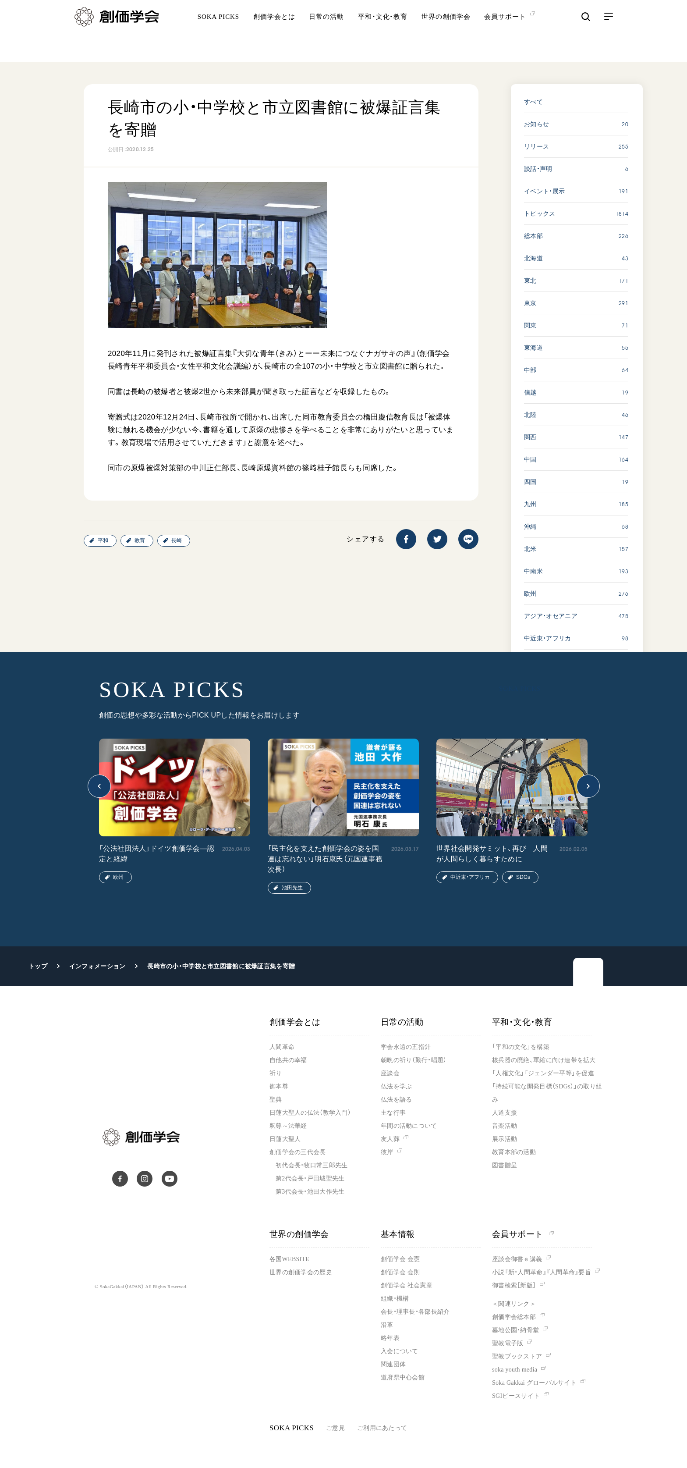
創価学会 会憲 (400, 1259)
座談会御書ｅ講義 (517, 1259)
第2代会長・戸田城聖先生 (310, 1178)
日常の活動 (326, 32)
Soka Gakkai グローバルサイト (534, 1382)
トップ (37, 966)
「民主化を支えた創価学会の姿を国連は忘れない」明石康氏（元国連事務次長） (325, 859)
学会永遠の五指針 (406, 1047)
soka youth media (514, 1369)
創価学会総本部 (514, 1317)
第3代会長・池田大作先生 (310, 1191)
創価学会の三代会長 (297, 1152)
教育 (140, 540)
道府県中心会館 (403, 1377)
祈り (275, 1073)
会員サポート (523, 1234)
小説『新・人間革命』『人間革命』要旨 (541, 1272)
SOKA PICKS (218, 32)
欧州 (118, 877)
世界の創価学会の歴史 (300, 1272)
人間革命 (281, 1047)
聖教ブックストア (517, 1356)
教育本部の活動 (514, 1152)
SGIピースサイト (516, 1396)
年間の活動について (409, 1126)
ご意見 (335, 1428)
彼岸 (387, 1152)
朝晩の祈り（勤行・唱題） (413, 1060)
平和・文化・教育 (382, 32)
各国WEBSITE (289, 1259)
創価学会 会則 (400, 1272)
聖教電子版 (507, 1343)
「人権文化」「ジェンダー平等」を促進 (543, 1073)
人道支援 (504, 1112)
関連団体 (393, 1364)
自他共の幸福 (288, 1060)
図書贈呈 (504, 1165)
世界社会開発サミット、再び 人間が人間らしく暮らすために (492, 854)
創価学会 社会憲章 (406, 1285)
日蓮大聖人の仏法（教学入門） (310, 1112)
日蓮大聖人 (285, 1139)
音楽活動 (504, 1126)
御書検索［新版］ (514, 1285)
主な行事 (393, 1112)
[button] (99, 786)
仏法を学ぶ (396, 1086)
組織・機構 (395, 1298)
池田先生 (292, 888)
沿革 (387, 1325)
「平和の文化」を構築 (520, 1047)
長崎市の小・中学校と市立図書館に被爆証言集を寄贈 (221, 966)
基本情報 (398, 1234)
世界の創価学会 (445, 32)
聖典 (275, 1099)
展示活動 (504, 1139)
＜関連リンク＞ (514, 1304)
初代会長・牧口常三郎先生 (311, 1165)
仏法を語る (396, 1099)
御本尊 (278, 1086)
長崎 (176, 540)
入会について (399, 1351)
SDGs (523, 877)
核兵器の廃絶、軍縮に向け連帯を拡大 (544, 1060)
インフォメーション (97, 966)
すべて (533, 101)
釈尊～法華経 (288, 1126)
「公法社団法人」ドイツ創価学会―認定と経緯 (156, 854)
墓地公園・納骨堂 (515, 1330)
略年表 (390, 1338)
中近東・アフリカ (470, 877)
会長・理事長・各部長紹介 (415, 1311)
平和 (103, 540)
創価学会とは (274, 32)
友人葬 (390, 1139)
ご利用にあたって (382, 1428)
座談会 (390, 1073)
